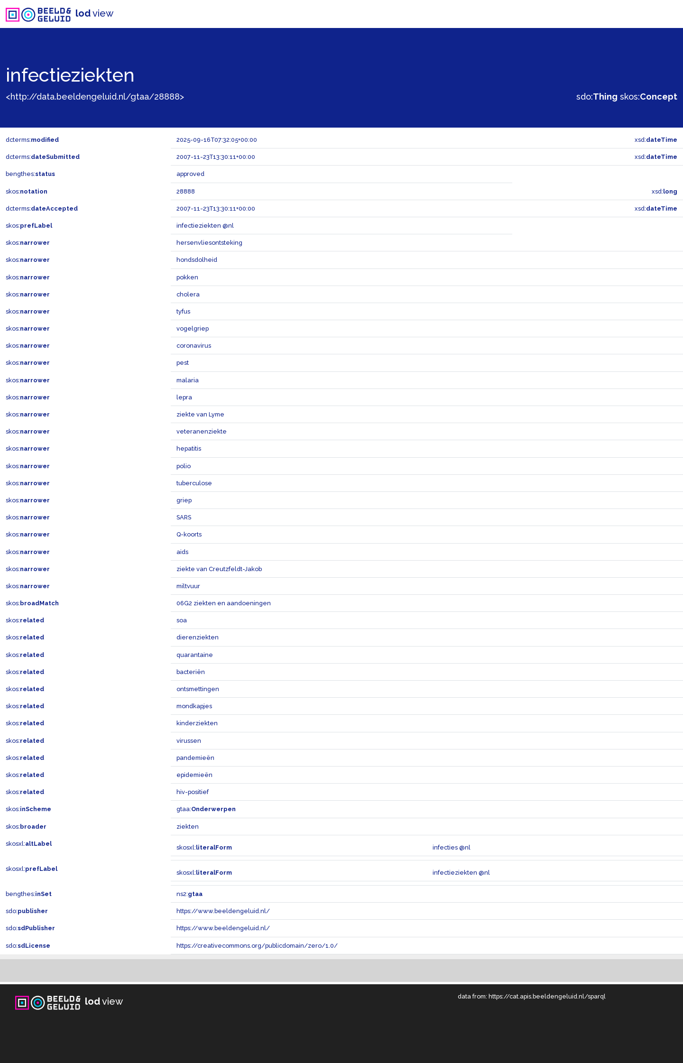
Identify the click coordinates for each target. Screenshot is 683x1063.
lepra (184, 397)
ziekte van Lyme (200, 414)
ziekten (187, 826)
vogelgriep (192, 328)
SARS (183, 517)
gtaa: (206, 809)
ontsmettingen (197, 689)
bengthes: (30, 173)
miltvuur (188, 586)
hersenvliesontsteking (209, 242)
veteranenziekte (201, 431)
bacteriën (190, 671)
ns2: (189, 893)
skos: (648, 97)
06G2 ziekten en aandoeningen (223, 603)
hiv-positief (192, 791)
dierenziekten (197, 637)
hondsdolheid (196, 259)
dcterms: (32, 139)
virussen (188, 740)
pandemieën (195, 757)
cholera (188, 294)
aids (182, 551)
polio (183, 466)
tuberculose (194, 483)
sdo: (597, 97)
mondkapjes (194, 706)
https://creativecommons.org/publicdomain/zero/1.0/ (257, 945)
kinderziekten (197, 723)
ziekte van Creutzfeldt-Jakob (219, 569)
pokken (187, 277)
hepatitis (188, 448)
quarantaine (194, 654)
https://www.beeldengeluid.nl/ (223, 911)
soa (181, 620)
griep (184, 500)
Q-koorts (189, 534)
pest (182, 362)
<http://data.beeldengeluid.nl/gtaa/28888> (95, 97)
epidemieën (194, 774)
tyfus (183, 311)
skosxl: (29, 843)
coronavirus (193, 345)
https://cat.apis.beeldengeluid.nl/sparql (547, 996)
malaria (187, 380)
